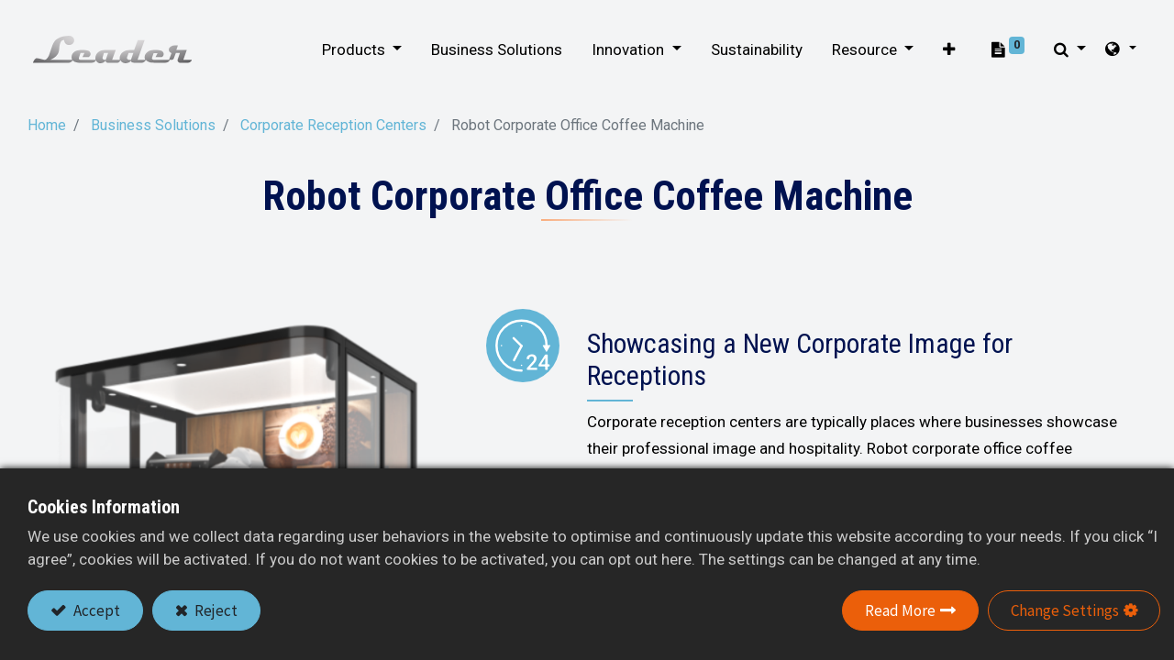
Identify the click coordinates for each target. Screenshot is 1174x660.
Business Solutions (153, 125)
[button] (940, 50)
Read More (900, 610)
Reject (215, 610)
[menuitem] (489, 50)
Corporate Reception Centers (333, 125)
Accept (95, 610)
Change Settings (1065, 610)
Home (47, 125)
